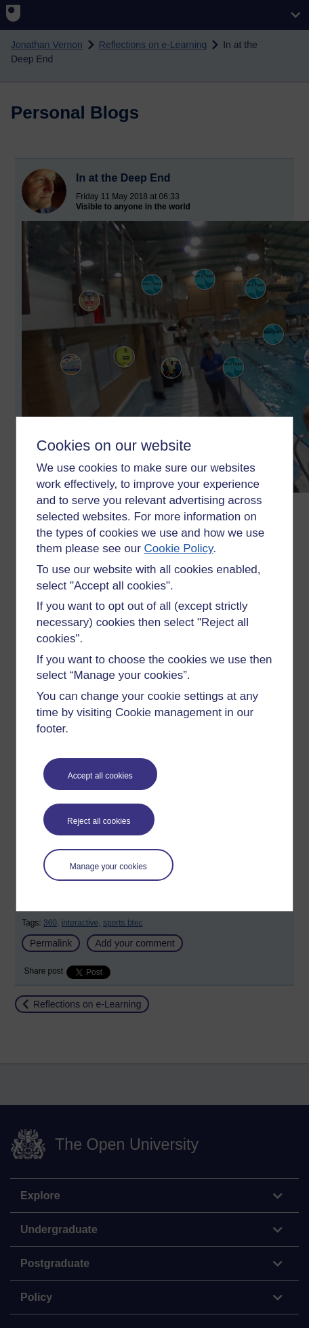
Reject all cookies (98, 821)
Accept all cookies (100, 776)
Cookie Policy (178, 548)
